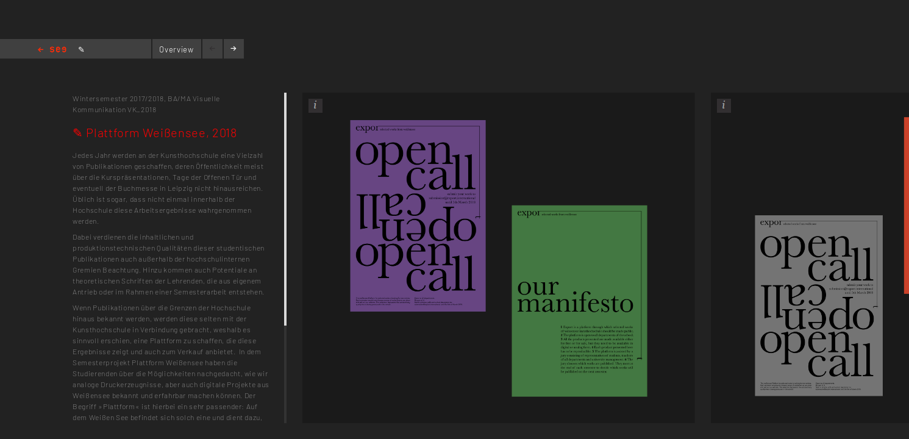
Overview (176, 49)
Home (52, 50)
